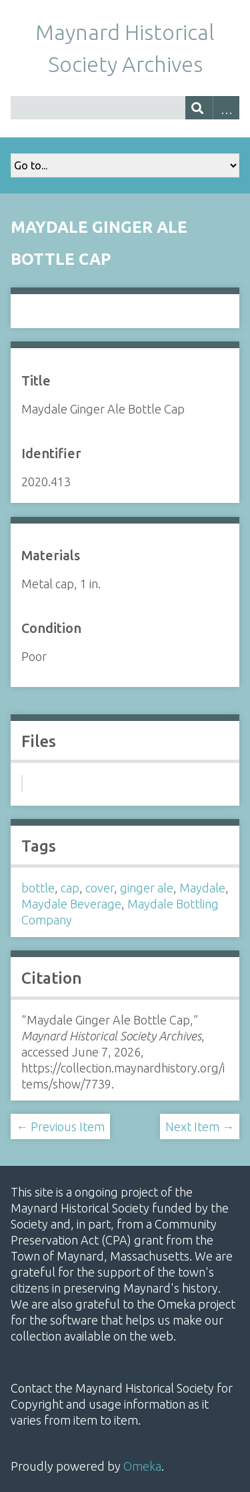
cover (99, 887)
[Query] (125, 107)
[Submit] (199, 107)
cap (70, 887)
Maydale (202, 887)
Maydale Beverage (71, 903)
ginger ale (146, 887)
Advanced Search (226, 107)
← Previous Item (60, 1126)
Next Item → (199, 1126)
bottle (38, 887)
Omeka (142, 1466)
